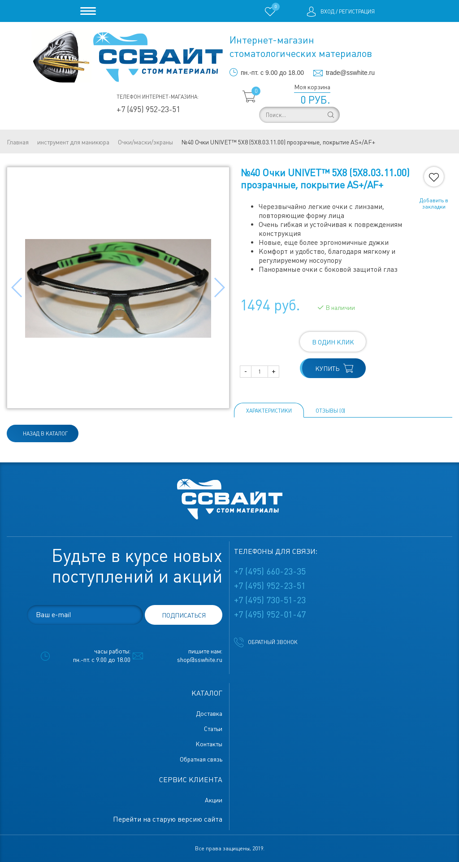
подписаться (184, 615)
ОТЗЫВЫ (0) (330, 411)
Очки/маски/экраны (145, 142)
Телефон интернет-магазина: (158, 97)
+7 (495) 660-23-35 (270, 571)
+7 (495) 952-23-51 (148, 109)
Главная (18, 142)
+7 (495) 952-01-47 (270, 614)
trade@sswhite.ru (350, 72)
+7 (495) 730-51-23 (270, 600)
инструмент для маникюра (73, 142)
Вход (327, 12)
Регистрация (357, 12)
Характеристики (269, 411)
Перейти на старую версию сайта (167, 819)
